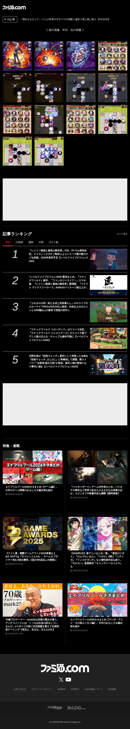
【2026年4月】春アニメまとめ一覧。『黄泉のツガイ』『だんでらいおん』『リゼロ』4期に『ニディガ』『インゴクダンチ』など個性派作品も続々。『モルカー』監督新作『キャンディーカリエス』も (97, 560)
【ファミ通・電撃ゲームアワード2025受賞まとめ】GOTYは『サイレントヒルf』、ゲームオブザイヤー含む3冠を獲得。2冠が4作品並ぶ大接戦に (31, 556)
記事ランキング (17, 234)
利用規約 (61, 689)
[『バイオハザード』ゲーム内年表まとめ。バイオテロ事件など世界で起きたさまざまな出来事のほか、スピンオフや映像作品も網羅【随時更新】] (97, 467)
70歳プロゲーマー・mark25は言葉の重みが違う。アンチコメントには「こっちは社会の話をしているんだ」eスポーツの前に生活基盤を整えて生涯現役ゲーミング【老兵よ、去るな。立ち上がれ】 (32, 624)
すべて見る (122, 234)
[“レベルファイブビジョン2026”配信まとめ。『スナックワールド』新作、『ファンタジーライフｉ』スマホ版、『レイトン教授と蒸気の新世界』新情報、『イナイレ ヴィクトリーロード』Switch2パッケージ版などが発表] (108, 285)
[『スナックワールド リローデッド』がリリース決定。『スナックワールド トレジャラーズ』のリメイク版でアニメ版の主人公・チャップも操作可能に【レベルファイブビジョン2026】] (108, 338)
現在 (7, 242)
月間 (41, 242)
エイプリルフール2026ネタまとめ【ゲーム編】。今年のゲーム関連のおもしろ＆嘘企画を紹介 (31, 488)
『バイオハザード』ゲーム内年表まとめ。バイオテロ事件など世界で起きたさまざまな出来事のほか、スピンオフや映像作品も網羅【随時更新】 (96, 490)
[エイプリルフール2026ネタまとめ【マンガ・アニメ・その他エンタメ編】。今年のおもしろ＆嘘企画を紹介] (97, 600)
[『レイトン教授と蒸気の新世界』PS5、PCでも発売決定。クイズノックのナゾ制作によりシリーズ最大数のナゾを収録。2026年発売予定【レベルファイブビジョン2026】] (108, 259)
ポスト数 (53, 242)
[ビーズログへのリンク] (76, 707)
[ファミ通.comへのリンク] (14, 7)
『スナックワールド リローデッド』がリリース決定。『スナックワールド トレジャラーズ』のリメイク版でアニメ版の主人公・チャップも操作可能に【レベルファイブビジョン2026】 (58, 334)
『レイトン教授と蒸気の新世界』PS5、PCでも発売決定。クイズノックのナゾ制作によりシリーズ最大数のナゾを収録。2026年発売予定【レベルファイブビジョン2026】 (58, 255)
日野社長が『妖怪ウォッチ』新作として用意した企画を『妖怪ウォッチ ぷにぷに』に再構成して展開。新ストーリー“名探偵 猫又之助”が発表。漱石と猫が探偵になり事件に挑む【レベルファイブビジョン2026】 (58, 361)
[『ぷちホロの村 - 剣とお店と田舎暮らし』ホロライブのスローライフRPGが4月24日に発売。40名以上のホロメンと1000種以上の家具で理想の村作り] (108, 311)
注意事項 (75, 689)
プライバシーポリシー (42, 689)
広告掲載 (112, 689)
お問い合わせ (20, 689)
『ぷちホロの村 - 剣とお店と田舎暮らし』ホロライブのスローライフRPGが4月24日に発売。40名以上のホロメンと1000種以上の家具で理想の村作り (58, 307)
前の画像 (54, 30)
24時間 (19, 242)
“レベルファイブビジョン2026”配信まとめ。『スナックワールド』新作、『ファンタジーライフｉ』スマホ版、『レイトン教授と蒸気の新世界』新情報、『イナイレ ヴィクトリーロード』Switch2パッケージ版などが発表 (58, 282)
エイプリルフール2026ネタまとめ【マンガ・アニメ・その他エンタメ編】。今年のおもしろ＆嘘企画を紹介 (96, 622)
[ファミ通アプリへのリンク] (54, 707)
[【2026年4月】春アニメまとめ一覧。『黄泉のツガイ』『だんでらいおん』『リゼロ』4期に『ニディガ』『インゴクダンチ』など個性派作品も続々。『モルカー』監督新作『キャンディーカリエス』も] (97, 533)
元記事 (9, 19)
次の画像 (75, 30)
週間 (30, 242)
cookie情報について (93, 689)
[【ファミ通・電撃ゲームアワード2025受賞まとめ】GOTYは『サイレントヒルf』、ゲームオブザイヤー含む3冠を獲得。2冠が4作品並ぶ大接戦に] (32, 533)
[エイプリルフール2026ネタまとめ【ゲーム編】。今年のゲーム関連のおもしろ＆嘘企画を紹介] (32, 467)
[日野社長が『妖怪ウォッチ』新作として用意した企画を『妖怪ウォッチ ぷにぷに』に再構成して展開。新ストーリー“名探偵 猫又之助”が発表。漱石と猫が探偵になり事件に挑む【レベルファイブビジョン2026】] (108, 364)
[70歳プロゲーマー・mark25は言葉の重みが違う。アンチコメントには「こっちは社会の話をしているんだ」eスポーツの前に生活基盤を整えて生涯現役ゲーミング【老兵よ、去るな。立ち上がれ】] (32, 600)
